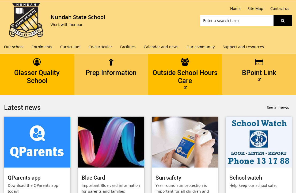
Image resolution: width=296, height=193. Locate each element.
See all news (278, 107)
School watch (245, 177)
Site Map (255, 8)
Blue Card (93, 177)
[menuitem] (14, 47)
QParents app (24, 177)
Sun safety (168, 177)
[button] (283, 20)
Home (235, 8)
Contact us (279, 8)
